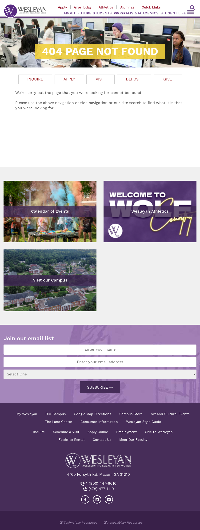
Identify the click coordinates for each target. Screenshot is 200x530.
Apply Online (98, 432)
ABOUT (70, 13)
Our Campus (55, 414)
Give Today (82, 7)
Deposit (134, 79)
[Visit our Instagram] (97, 499)
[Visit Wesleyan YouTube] (109, 499)
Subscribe (100, 387)
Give (167, 79)
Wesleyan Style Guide (143, 422)
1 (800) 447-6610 (100, 483)
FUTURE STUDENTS (94, 13)
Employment (126, 432)
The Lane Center (58, 422)
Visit (100, 79)
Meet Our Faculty (133, 440)
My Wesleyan (26, 414)
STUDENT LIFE (173, 13)
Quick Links (151, 7)
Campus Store (131, 414)
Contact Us (102, 440)
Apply (62, 7)
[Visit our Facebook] (85, 499)
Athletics (106, 7)
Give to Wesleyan (159, 432)
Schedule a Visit (66, 432)
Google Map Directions (92, 414)
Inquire (35, 79)
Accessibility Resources (124, 522)
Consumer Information (99, 422)
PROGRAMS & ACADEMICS (136, 13)
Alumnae (127, 7)
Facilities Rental (71, 440)
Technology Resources (80, 522)
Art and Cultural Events (170, 414)
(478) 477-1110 (100, 489)
